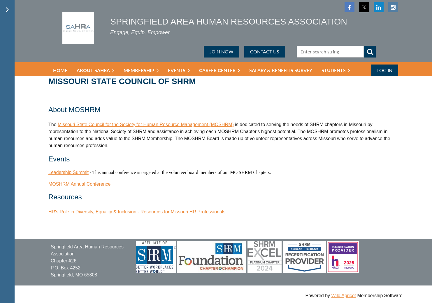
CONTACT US (264, 51)
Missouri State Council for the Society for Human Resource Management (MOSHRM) (146, 124)
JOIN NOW (221, 51)
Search (370, 52)
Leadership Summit (68, 172)
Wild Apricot (343, 295)
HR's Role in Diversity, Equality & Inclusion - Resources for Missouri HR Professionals (136, 211)
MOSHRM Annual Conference (79, 184)
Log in (384, 70)
